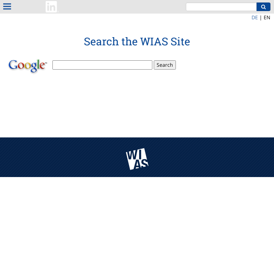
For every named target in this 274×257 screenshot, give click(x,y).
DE (255, 17)
